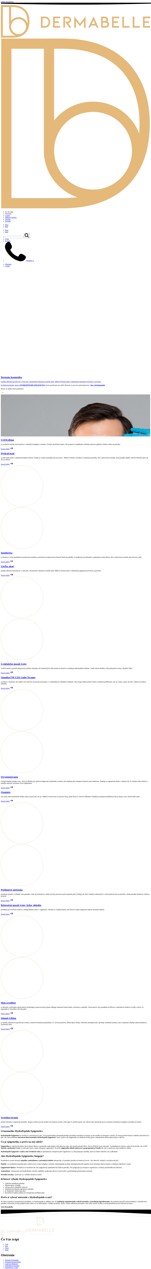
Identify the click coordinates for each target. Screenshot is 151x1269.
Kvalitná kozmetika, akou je (10, 385)
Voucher (8, 219)
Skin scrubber (8, 1002)
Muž (6, 227)
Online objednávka (7, 2)
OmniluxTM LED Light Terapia (18, 677)
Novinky (8, 221)
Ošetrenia (8, 264)
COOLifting (7, 440)
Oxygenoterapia (9, 777)
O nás (7, 239)
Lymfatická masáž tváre (13, 664)
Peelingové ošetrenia (12, 889)
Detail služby (7, 449)
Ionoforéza (6, 552)
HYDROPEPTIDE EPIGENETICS (32, 385)
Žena (6, 225)
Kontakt (7, 241)
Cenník (7, 216)
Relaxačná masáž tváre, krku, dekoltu (21, 905)
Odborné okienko (11, 217)
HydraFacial (7, 453)
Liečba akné (7, 566)
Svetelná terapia (9, 1117)
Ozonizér (6, 792)
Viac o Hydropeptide (97, 385)
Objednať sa (30, 261)
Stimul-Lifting (8, 1018)
